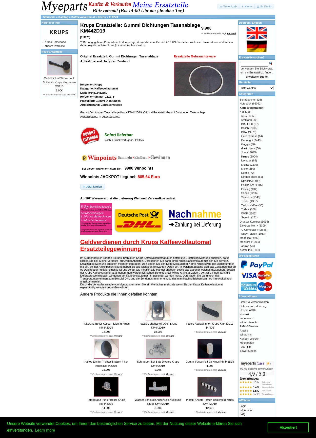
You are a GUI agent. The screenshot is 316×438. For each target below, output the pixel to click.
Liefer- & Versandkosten (254, 301)
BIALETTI (247, 124)
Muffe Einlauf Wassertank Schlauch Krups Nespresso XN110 (59, 82)
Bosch (245, 127)
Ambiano (246, 119)
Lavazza (246, 160)
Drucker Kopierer (250, 221)
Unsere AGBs (248, 310)
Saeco (245, 193)
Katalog (63, 17)
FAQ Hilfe (245, 346)
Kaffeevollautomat (83, 17)
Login (243, 405)
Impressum (246, 318)
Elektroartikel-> (249, 225)
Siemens (246, 197)
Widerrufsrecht (248, 322)
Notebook (245, 103)
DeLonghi (247, 140)
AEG (244, 115)
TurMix (245, 209)
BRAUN (246, 132)
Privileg (245, 189)
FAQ (242, 414)
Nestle (245, 172)
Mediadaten (247, 342)
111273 (113, 17)
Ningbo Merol (249, 176)
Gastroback (248, 148)
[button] (228, 6)
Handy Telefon (248, 233)
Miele (244, 168)
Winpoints (246, 334)
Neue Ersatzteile (51, 51)
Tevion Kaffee (249, 205)
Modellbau (246, 237)
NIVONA (246, 180)
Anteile (244, 330)
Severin (245, 217)
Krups (102, 17)
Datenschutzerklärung (253, 306)
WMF (244, 213)
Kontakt (244, 314)
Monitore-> (246, 241)
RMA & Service (249, 326)
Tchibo (245, 201)
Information (246, 410)
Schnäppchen (248, 99)
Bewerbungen (248, 350)
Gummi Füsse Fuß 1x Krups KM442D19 (210, 361)
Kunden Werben (249, 338)
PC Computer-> (249, 229)
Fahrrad (244, 246)
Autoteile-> (246, 249)
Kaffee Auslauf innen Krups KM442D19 (210, 323)
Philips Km (247, 184)
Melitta (245, 164)
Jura (243, 152)
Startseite (49, 17)
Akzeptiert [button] (288, 427)
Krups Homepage (55, 41)
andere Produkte (55, 45)
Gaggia (245, 144)
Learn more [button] (45, 430)
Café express (249, 136)
